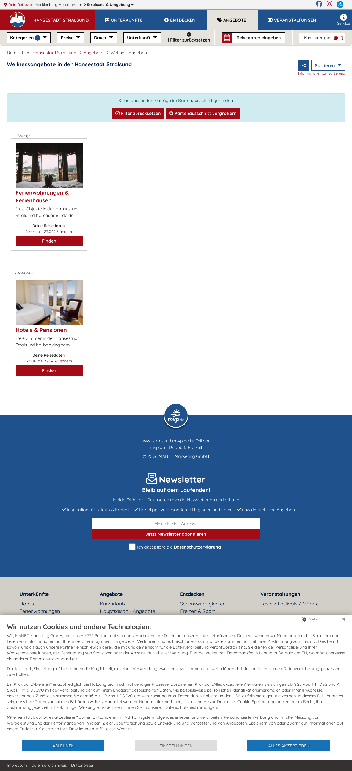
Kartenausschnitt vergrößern (203, 113)
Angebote (93, 52)
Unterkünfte (34, 594)
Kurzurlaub (112, 604)
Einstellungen (176, 745)
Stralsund (110, 4)
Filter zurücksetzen (138, 113)
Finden (49, 241)
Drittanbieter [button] (82, 765)
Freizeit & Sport (197, 611)
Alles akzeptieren (289, 745)
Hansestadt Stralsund (54, 52)
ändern (66, 231)
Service (343, 20)
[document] (176, 681)
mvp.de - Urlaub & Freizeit (176, 447)
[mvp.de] (340, 4)
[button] (64, 18)
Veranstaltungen (280, 594)
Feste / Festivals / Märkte (289, 604)
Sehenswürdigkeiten (203, 604)
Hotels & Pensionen (41, 329)
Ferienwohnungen (40, 611)
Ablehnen (63, 745)
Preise (68, 37)
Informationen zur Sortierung (321, 73)
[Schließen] (344, 619)
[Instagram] (329, 4)
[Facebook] (319, 4)
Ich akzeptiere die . (176, 547)
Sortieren (325, 65)
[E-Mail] (176, 523)
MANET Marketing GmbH (184, 456)
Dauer (101, 37)
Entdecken (192, 594)
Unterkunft (139, 37)
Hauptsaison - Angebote (127, 611)
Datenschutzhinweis (49, 765)
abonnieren (175, 534)
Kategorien (26, 38)
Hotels (27, 604)
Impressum (17, 765)
